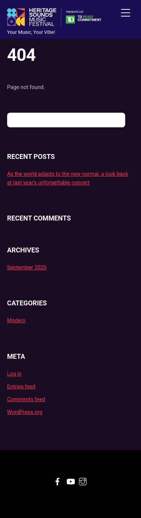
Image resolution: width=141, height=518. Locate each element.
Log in (14, 374)
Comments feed (26, 399)
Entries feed (21, 387)
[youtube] (70, 480)
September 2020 (27, 267)
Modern (16, 320)
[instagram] (82, 480)
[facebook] (57, 480)
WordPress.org (24, 412)
